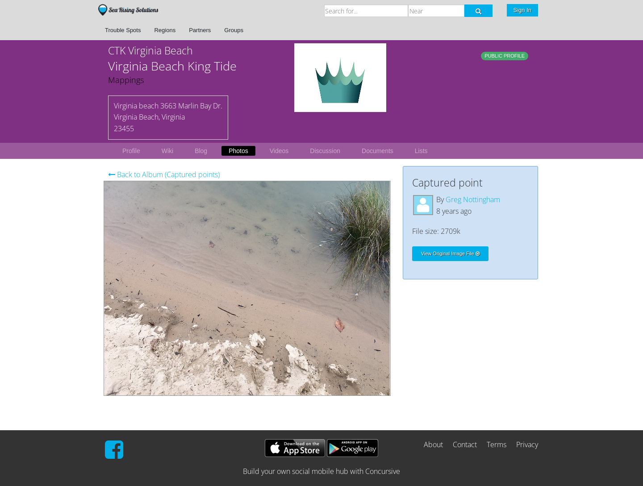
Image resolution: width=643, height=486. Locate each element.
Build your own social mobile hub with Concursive (321, 471)
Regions (164, 30)
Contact (465, 444)
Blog (201, 150)
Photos (238, 150)
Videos (279, 150)
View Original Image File (450, 253)
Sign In (522, 10)
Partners (200, 30)
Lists (421, 150)
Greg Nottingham (473, 199)
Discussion (325, 150)
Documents (377, 150)
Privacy (527, 444)
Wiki (167, 150)
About (433, 444)
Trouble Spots (123, 30)
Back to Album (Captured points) (164, 174)
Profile (131, 150)
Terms (496, 444)
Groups (233, 30)
